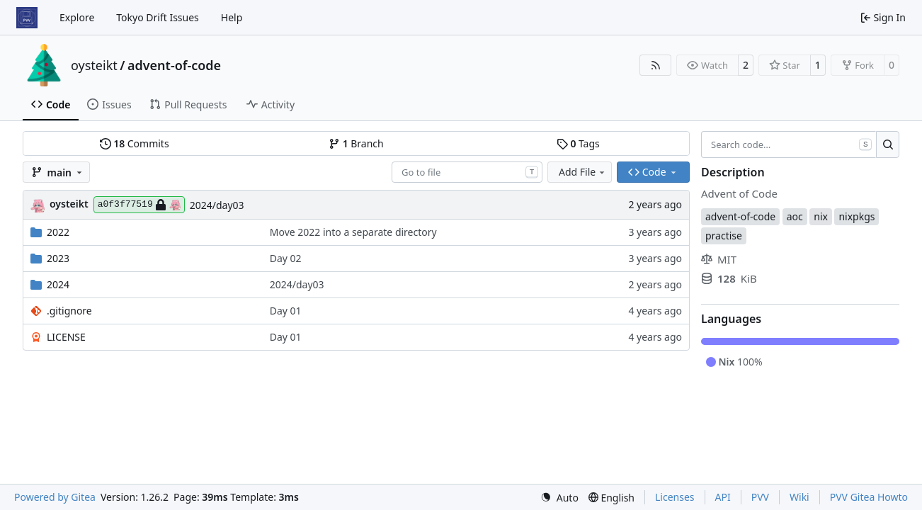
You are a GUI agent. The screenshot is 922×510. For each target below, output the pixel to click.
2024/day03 (217, 205)
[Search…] (887, 144)
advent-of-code (174, 65)
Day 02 (286, 258)
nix (821, 216)
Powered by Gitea (55, 497)
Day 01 (286, 310)
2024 (58, 284)
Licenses (675, 497)
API (723, 497)
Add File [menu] (583, 171)
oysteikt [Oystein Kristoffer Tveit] (69, 203)
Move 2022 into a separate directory (353, 232)
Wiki (799, 497)
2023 (58, 258)
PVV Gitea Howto (869, 497)
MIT (718, 259)
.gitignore (69, 310)
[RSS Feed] (655, 65)
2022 (58, 232)
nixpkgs (856, 216)
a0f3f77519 (139, 204)
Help (232, 17)
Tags (578, 143)
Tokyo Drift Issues (157, 17)
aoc (795, 216)
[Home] (27, 17)
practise (723, 235)
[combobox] (467, 172)
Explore (76, 17)
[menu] (559, 497)
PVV (760, 497)
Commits (134, 143)
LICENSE (66, 337)
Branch (356, 143)
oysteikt (94, 65)
